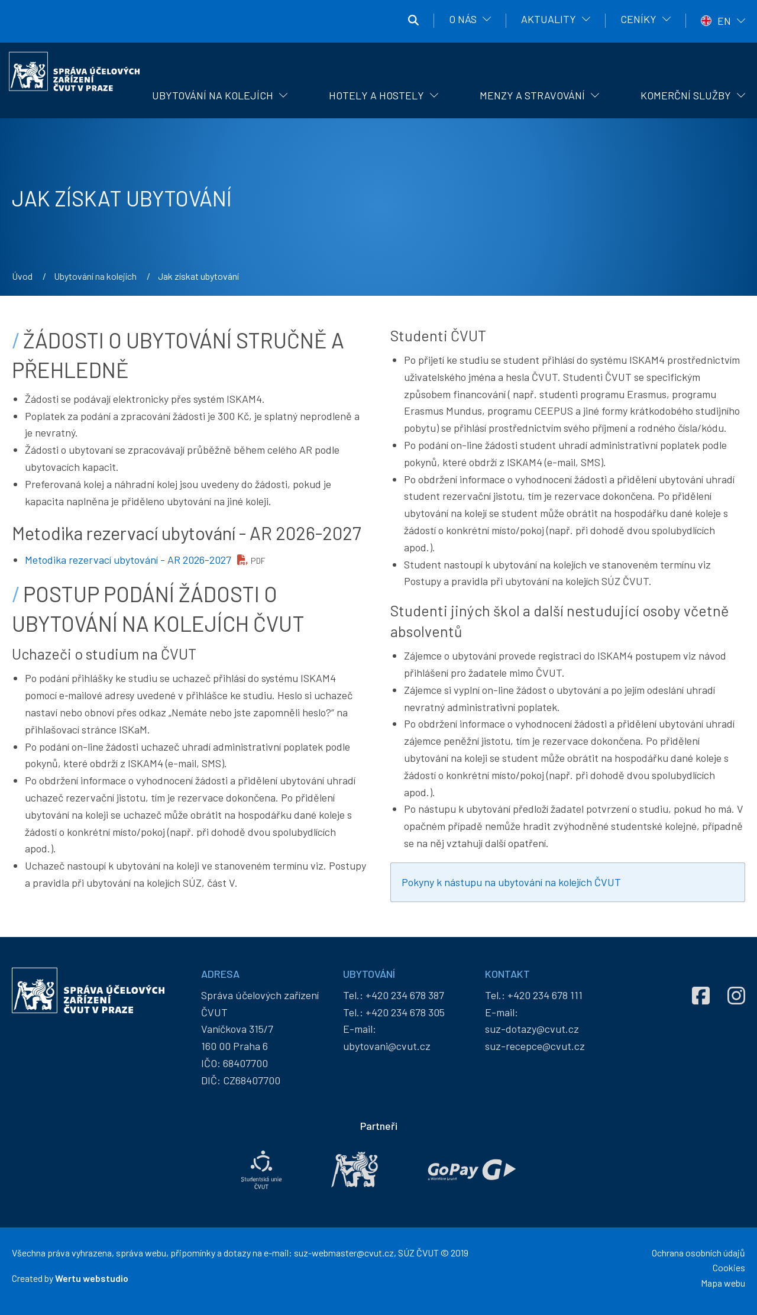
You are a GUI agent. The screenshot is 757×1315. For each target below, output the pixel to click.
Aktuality (548, 19)
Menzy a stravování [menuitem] (532, 95)
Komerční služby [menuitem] (685, 95)
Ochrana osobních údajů (698, 1252)
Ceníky (638, 19)
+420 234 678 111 (545, 994)
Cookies (729, 1267)
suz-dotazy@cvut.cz (532, 1028)
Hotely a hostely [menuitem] (376, 95)
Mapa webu (723, 1282)
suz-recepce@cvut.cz (535, 1045)
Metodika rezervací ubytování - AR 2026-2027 (128, 559)
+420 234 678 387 (404, 994)
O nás (463, 19)
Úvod (22, 276)
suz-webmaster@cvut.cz (344, 1252)
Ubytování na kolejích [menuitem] (212, 95)
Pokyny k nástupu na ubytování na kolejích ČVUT (511, 881)
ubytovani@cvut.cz (387, 1045)
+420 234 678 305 (405, 1012)
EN (724, 20)
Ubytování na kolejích (95, 276)
